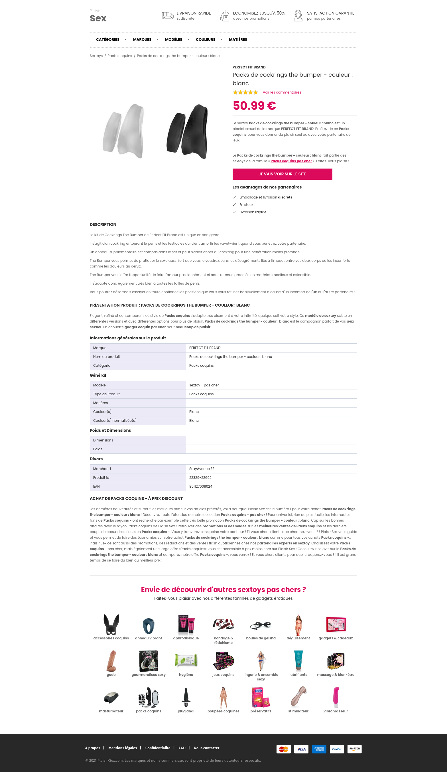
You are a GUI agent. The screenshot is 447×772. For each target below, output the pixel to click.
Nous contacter (206, 748)
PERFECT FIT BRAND (297, 128)
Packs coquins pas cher (291, 161)
